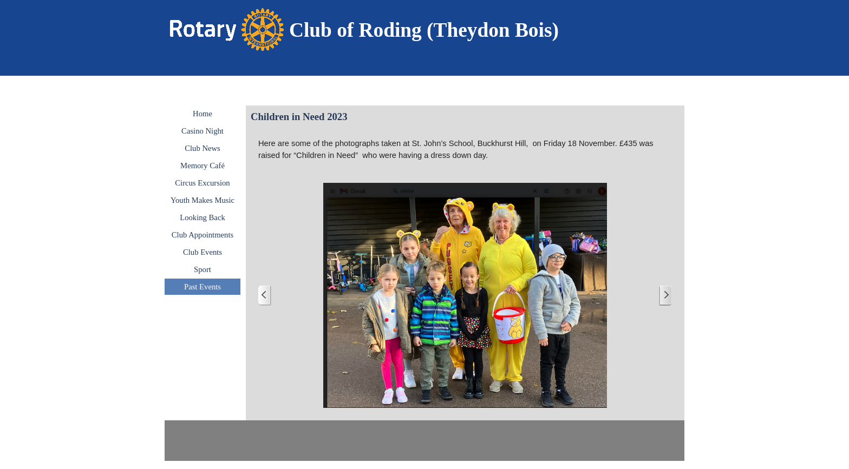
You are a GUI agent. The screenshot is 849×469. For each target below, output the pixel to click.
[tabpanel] (438, 30)
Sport (202, 269)
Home (202, 113)
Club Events (202, 252)
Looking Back (202, 217)
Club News (202, 148)
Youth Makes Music (202, 200)
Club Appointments (202, 234)
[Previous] (264, 296)
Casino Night (202, 131)
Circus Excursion (202, 183)
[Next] (665, 296)
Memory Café (202, 165)
